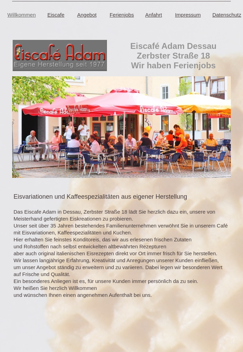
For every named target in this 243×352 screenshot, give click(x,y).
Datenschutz (226, 15)
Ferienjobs (122, 15)
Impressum (188, 15)
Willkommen (21, 15)
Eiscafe (55, 15)
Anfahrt (153, 15)
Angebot (87, 15)
